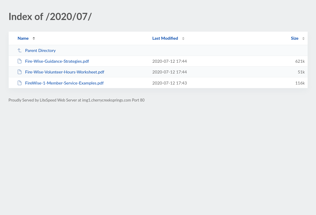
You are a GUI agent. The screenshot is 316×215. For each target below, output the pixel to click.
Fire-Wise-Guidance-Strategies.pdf (53, 61)
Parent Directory (36, 50)
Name (23, 38)
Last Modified (165, 38)
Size (294, 38)
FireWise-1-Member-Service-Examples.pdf (60, 82)
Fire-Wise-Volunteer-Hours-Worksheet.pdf (60, 71)
